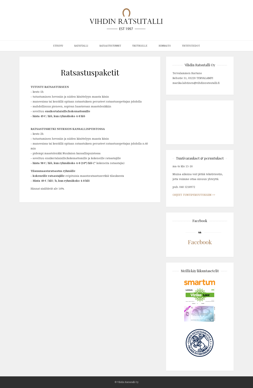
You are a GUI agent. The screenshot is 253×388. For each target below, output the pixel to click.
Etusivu (58, 45)
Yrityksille (139, 45)
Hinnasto (165, 45)
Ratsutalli (81, 45)
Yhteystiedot (191, 45)
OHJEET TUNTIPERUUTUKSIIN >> (194, 195)
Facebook (200, 242)
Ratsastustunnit (110, 45)
